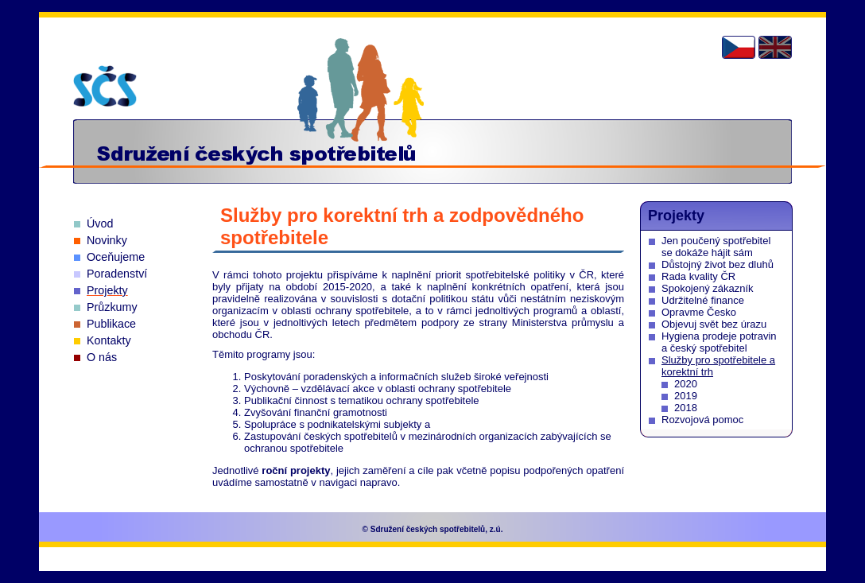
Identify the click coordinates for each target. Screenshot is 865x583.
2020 (685, 384)
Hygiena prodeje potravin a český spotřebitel (719, 342)
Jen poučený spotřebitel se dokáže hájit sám (715, 246)
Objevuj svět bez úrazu (713, 324)
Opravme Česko (698, 312)
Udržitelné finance (702, 300)
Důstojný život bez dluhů (717, 264)
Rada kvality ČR (698, 276)
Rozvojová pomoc (702, 420)
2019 (685, 396)
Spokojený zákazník (707, 288)
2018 (685, 408)
